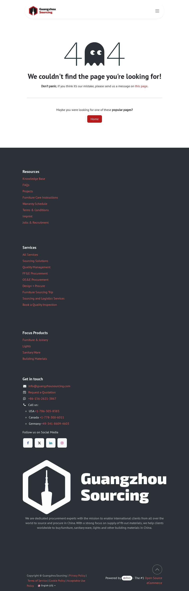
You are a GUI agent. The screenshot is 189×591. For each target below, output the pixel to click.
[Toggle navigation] (157, 11)
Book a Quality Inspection (40, 305)
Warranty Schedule (35, 204)
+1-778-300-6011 (52, 417)
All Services (30, 254)
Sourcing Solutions (35, 261)
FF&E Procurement (35, 273)
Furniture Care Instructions (40, 197)
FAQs (26, 185)
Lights (27, 346)
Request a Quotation (42, 392)
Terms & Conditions (36, 210)
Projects (28, 191)
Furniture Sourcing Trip (38, 292)
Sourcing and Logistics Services (44, 298)
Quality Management (36, 267)
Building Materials (35, 359)
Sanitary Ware (31, 352)
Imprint (27, 216)
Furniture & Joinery (35, 340)
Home (95, 119)
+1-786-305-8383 (47, 411)
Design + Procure (34, 286)
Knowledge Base (34, 179)
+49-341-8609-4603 (55, 423)
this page (141, 86)
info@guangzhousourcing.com (49, 386)
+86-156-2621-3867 (42, 398)
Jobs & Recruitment (36, 222)
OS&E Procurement (35, 280)
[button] (157, 569)
